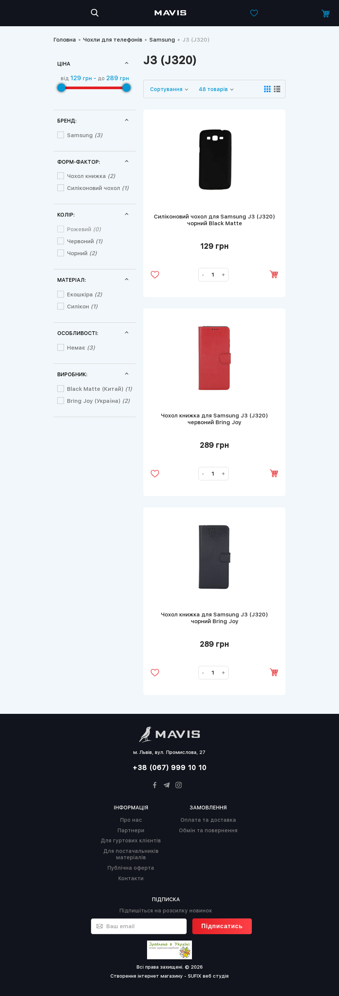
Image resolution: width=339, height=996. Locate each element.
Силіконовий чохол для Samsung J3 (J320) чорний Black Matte (214, 220)
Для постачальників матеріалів (131, 854)
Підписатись (222, 926)
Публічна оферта (130, 868)
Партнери (130, 830)
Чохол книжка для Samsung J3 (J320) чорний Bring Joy (214, 618)
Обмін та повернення (208, 830)
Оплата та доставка (208, 820)
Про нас (131, 820)
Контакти (131, 878)
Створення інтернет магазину (146, 976)
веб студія (216, 976)
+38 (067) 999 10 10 (169, 768)
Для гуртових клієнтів (131, 840)
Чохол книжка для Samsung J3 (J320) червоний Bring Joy (214, 419)
